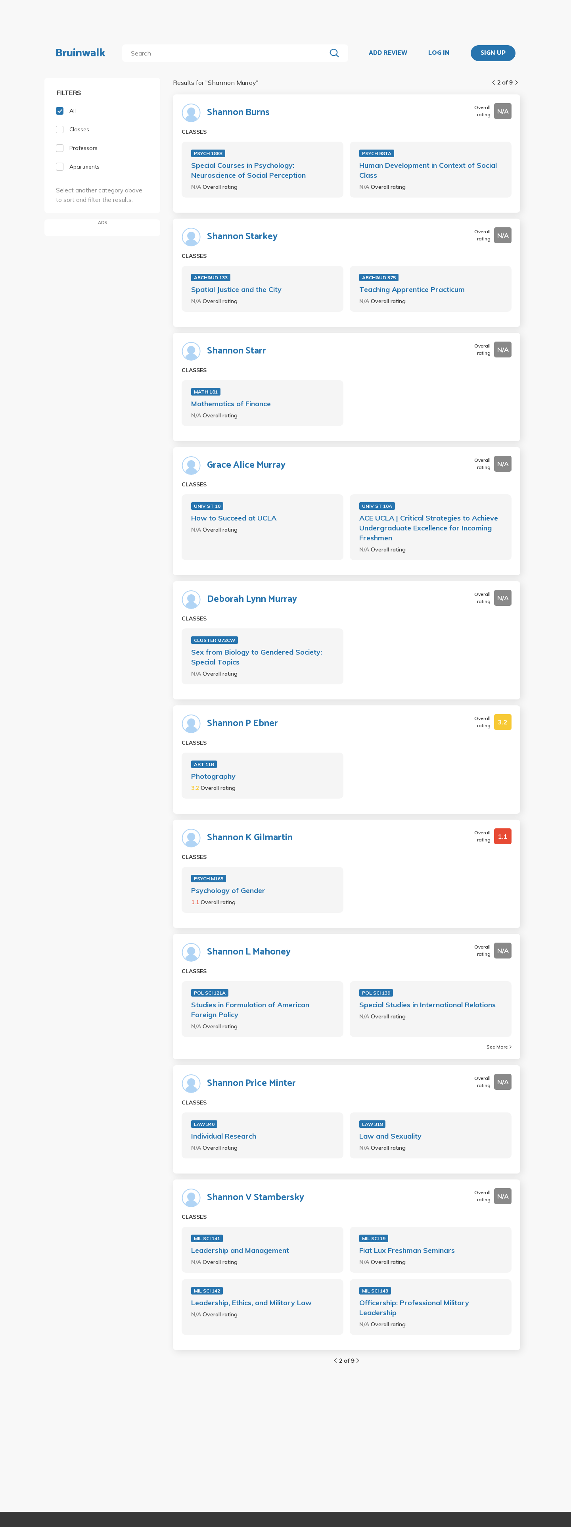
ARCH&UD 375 (379, 277)
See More (499, 1047)
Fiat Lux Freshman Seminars (407, 1250)
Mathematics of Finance (231, 403)
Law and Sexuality (390, 1136)
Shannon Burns (238, 113)
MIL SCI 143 (375, 1291)
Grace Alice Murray (246, 465)
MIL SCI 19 (373, 1238)
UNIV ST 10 (207, 506)
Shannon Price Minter (251, 1083)
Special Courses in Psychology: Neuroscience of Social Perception (248, 170)
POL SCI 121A (210, 993)
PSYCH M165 (208, 879)
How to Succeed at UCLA (233, 517)
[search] (226, 53)
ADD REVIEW (388, 53)
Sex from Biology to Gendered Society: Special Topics (256, 657)
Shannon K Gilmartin (250, 838)
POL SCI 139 (376, 993)
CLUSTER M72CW (214, 640)
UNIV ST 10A (377, 506)
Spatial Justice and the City (236, 289)
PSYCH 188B (208, 153)
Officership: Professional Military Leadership (414, 1307)
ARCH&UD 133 (211, 277)
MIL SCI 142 (207, 1291)
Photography (213, 776)
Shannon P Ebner (242, 723)
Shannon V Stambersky (255, 1198)
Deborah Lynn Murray (252, 599)
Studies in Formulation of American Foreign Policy (250, 1009)
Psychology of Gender (228, 890)
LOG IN (439, 53)
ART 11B (204, 764)
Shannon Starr (236, 351)
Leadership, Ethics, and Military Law (251, 1302)
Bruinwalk (80, 53)
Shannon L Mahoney (249, 952)
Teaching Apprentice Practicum (412, 289)
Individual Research (223, 1136)
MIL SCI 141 (207, 1238)
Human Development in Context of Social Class (428, 170)
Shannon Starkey (242, 237)
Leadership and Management (240, 1250)
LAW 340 (204, 1124)
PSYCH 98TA (376, 153)
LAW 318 (372, 1124)
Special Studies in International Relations (427, 1004)
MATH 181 (206, 392)
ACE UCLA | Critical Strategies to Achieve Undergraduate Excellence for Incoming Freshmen (428, 527)
